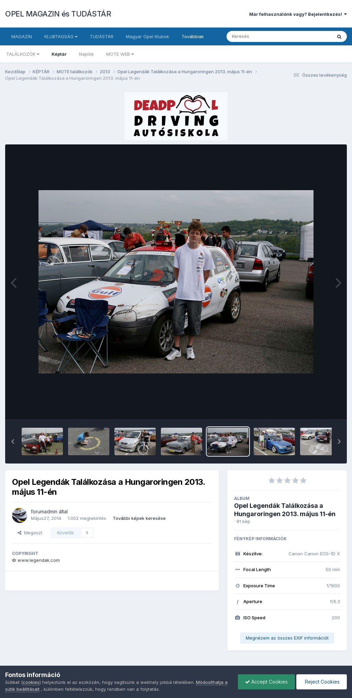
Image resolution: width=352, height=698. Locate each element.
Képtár (59, 54)
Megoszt (30, 532)
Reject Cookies (322, 682)
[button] (12, 441)
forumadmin (44, 511)
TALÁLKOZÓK (22, 54)
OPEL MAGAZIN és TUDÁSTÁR (58, 13)
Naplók (86, 54)
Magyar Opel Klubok (147, 36)
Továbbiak (193, 36)
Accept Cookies (266, 682)
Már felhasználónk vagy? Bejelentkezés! (298, 14)
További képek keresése (139, 518)
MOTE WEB (120, 54)
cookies (31, 682)
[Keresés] (260, 36)
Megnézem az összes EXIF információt (287, 638)
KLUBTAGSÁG (60, 36)
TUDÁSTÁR (101, 36)
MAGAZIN (21, 36)
